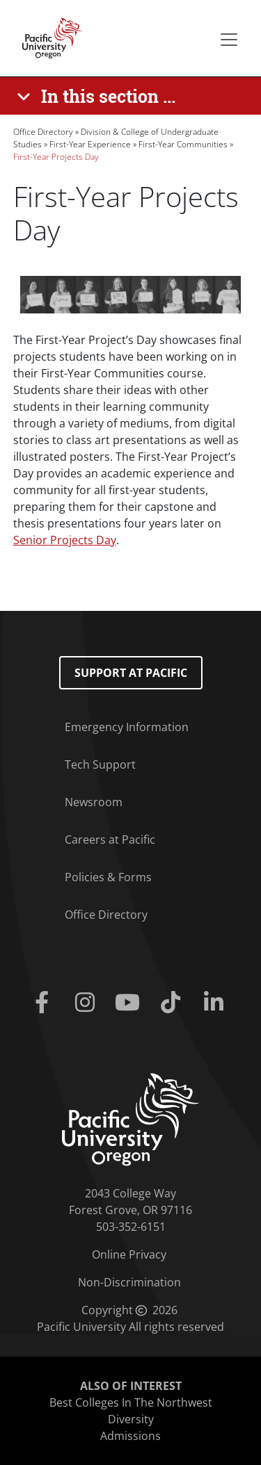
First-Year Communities (183, 144)
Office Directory (43, 132)
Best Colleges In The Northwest (130, 1402)
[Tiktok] (173, 1003)
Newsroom (93, 802)
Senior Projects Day (64, 540)
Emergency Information (127, 727)
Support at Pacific (130, 672)
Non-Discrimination (129, 1282)
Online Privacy (129, 1254)
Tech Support (100, 764)
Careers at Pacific (110, 839)
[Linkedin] (216, 1003)
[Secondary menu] (229, 39)
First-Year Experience (90, 144)
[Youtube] (131, 1003)
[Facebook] (45, 1003)
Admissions (130, 1435)
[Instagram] (88, 1003)
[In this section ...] (98, 96)
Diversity (131, 1419)
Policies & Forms (108, 877)
